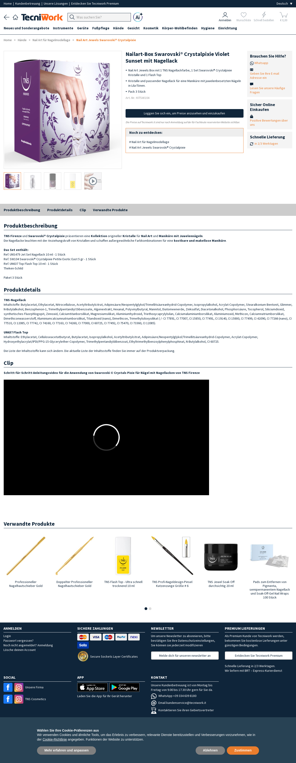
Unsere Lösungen (56, 3)
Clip (83, 210)
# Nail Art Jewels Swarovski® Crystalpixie (157, 147)
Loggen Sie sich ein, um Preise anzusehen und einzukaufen (184, 113)
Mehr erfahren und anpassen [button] (66, 750)
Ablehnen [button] (210, 750)
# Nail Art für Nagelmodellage (149, 142)
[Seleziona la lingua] (284, 4)
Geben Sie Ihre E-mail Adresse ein (264, 75)
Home (8, 3)
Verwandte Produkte (110, 210)
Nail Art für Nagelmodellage (51, 40)
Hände (118, 28)
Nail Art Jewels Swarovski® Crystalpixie (106, 40)
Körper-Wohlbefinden (179, 28)
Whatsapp (261, 63)
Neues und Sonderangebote (26, 28)
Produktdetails (60, 210)
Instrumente (63, 28)
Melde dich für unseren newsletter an (185, 655)
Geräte (83, 28)
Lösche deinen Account (19, 650)
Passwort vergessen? (18, 640)
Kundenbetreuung (28, 3)
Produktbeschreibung (22, 210)
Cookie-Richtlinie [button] (55, 739)
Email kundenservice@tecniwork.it (178, 703)
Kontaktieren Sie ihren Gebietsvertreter (182, 710)
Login (7, 636)
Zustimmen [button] (243, 750)
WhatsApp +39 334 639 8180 (173, 696)
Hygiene (208, 28)
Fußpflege (100, 28)
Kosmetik (150, 28)
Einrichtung (227, 28)
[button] (146, 608)
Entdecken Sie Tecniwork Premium (95, 3)
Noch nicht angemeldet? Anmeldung (28, 645)
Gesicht (133, 28)
